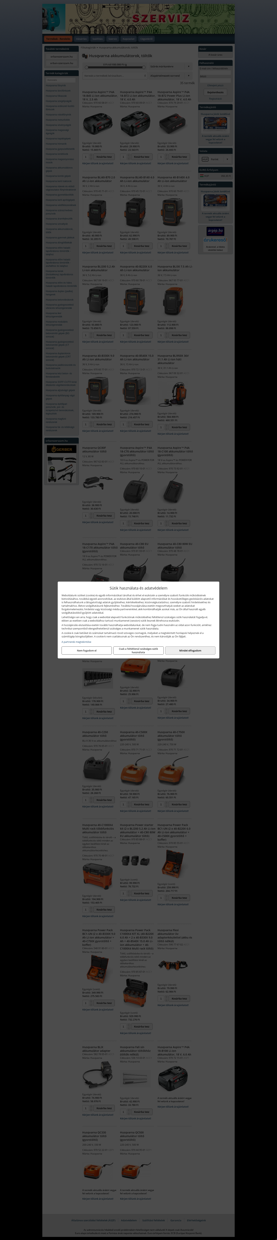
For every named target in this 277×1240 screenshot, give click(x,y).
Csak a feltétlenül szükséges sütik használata (138, 650)
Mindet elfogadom (190, 650)
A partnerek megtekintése (76, 642)
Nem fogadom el (87, 650)
